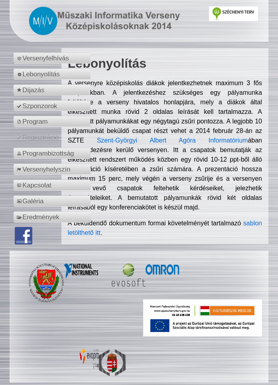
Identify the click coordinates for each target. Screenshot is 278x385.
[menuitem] (53, 58)
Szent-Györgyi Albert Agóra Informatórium (172, 140)
